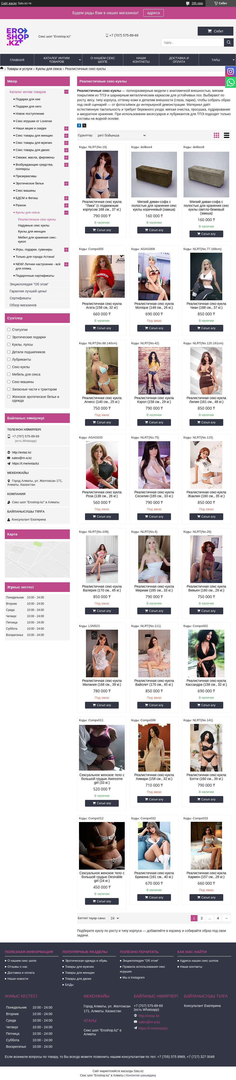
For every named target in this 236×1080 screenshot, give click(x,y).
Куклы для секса (49, 69)
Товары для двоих (78, 978)
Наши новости (17, 978)
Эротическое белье (30, 183)
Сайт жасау (9, 3)
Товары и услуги (19, 69)
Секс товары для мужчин (34, 142)
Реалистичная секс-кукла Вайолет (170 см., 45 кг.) (154, 682)
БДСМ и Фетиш (27, 198)
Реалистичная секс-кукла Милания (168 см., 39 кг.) (102, 682)
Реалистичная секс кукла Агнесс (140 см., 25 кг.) (102, 400)
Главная (17, 60)
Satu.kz (139, 1071)
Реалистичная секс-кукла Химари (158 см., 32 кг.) (154, 777)
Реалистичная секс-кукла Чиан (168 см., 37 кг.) (206, 305)
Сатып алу (104, 230)
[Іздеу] (229, 42)
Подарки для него (28, 106)
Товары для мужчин (79, 966)
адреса (153, 13)
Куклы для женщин (32, 231)
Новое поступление (30, 113)
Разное (21, 205)
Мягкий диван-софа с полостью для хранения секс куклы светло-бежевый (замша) (206, 207)
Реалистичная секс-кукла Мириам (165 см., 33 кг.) (154, 588)
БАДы (69, 984)
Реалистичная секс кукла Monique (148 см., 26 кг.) (154, 305)
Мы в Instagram (134, 977)
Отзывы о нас (17, 966)
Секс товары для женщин (34, 135)
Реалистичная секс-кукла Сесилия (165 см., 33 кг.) (154, 494)
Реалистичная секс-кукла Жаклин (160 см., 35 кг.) (206, 494)
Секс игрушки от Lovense (34, 121)
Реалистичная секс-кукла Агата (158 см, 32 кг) (102, 305)
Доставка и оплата (179, 59)
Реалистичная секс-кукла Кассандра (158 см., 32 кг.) (206, 682)
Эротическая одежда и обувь (86, 960)
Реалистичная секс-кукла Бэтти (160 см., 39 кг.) (206, 777)
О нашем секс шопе (103, 59)
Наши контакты (141, 59)
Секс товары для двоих (33, 150)
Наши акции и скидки (31, 128)
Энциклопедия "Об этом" (29, 284)
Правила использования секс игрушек (142, 969)
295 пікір (197, 3)
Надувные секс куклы (33, 225)
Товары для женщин (79, 972)
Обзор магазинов (23, 305)
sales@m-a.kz (22, 458)
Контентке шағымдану (141, 1075)
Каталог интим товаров (57, 59)
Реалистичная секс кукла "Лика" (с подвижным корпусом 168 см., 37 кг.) (102, 205)
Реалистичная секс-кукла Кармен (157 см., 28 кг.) (206, 875)
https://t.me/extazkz (25, 463)
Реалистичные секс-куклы (37, 219)
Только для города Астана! (35, 256)
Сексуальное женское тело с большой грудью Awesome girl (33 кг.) (102, 779)
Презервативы (26, 176)
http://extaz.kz (21, 452)
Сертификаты (20, 298)
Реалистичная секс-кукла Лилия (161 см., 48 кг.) (206, 400)
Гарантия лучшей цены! (28, 291)
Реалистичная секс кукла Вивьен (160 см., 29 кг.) (206, 588)
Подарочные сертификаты (35, 275)
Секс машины (26, 190)
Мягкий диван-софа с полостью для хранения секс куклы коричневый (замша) (154, 205)
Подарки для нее (28, 99)
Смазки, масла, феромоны (35, 157)
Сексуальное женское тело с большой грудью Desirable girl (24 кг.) (102, 877)
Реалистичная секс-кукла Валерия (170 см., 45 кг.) (102, 588)
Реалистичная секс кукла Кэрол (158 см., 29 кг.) (154, 400)
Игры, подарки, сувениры (34, 249)
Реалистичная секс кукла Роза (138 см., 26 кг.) (102, 494)
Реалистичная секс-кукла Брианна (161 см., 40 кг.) (154, 875)
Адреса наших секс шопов (199, 960)
